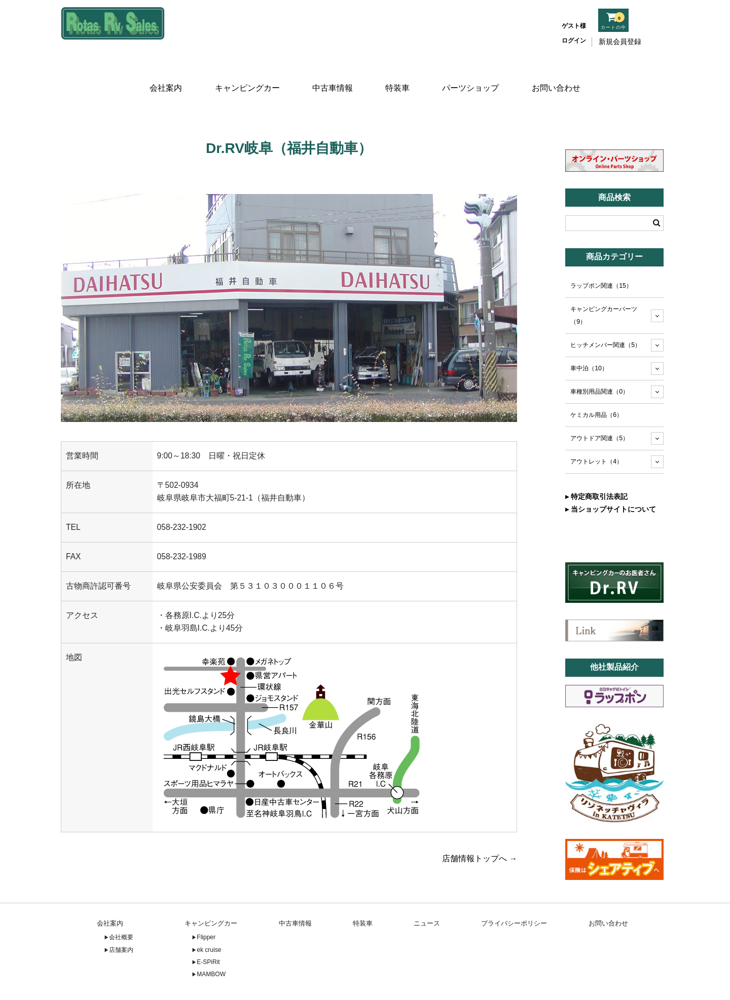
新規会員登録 (620, 41)
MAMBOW (211, 943)
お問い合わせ (559, 75)
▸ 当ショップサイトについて (610, 479)
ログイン (574, 40)
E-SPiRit (208, 931)
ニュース (427, 892)
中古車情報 (331, 75)
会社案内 (163, 75)
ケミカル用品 (596, 384)
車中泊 (589, 337)
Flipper (206, 906)
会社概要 (121, 906)
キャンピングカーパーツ (603, 285)
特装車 (398, 75)
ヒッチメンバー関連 (605, 314)
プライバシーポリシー (514, 892)
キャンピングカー (245, 75)
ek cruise (209, 918)
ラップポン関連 (601, 255)
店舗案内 (121, 918)
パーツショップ (473, 75)
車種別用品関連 (599, 361)
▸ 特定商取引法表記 (596, 466)
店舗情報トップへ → (479, 827)
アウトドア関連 (599, 407)
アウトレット (596, 431)
